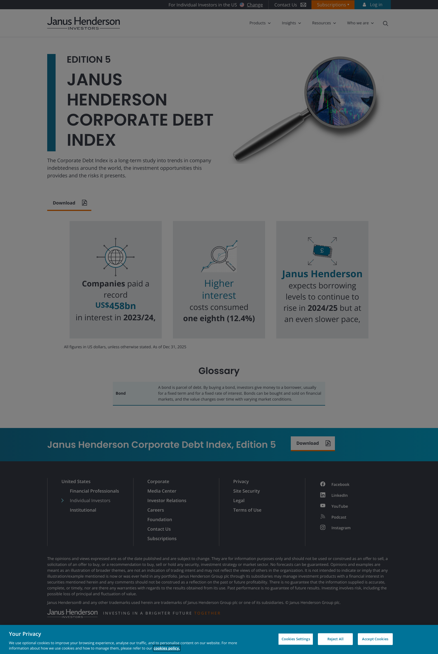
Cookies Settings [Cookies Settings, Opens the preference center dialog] (296, 638)
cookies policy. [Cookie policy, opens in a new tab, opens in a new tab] (167, 648)
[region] (219, 639)
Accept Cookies (375, 638)
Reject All (335, 638)
